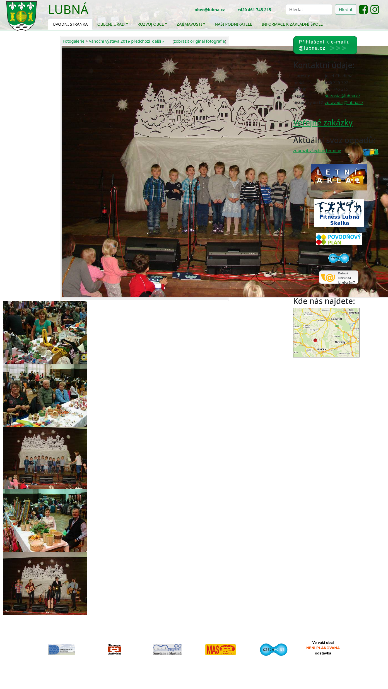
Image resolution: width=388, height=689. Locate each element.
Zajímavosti (189, 24)
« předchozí (139, 41)
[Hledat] (309, 9)
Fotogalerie (74, 41)
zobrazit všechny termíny (317, 150)
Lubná (68, 9)
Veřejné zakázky (323, 122)
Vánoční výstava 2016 (109, 41)
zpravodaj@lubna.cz (344, 102)
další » (158, 41)
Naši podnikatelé (233, 24)
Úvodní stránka (70, 24)
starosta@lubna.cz (342, 95)
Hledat (346, 9)
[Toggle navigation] (93, 13)
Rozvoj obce (151, 24)
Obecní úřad (111, 24)
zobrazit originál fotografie (199, 41)
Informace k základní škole (292, 24)
